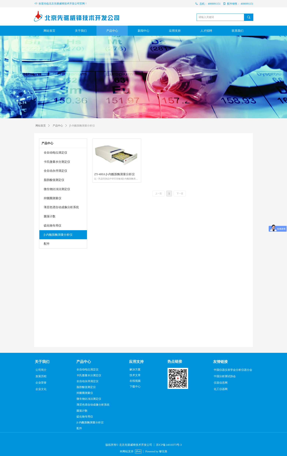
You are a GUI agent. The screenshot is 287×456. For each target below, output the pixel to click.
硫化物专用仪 (52, 225)
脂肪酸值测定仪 (54, 179)
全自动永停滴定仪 (55, 170)
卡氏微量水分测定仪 (57, 161)
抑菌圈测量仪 (52, 198)
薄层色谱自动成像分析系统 (61, 207)
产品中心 (47, 143)
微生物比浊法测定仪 (57, 189)
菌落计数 (49, 216)
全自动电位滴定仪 (55, 152)
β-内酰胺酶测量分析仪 (58, 234)
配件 (47, 243)
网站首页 (41, 125)
